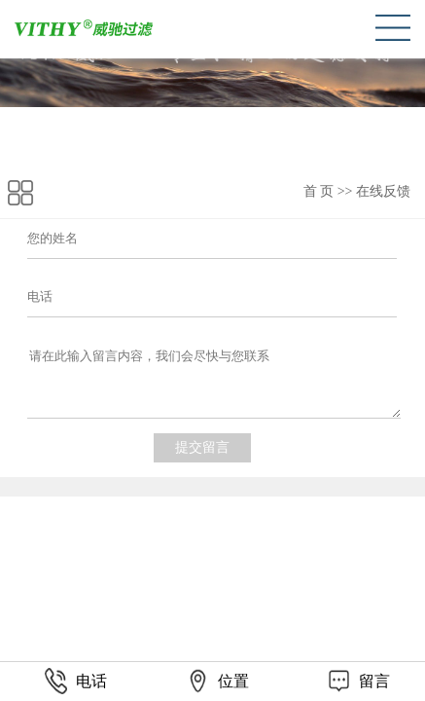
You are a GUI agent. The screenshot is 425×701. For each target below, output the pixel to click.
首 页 (319, 191)
